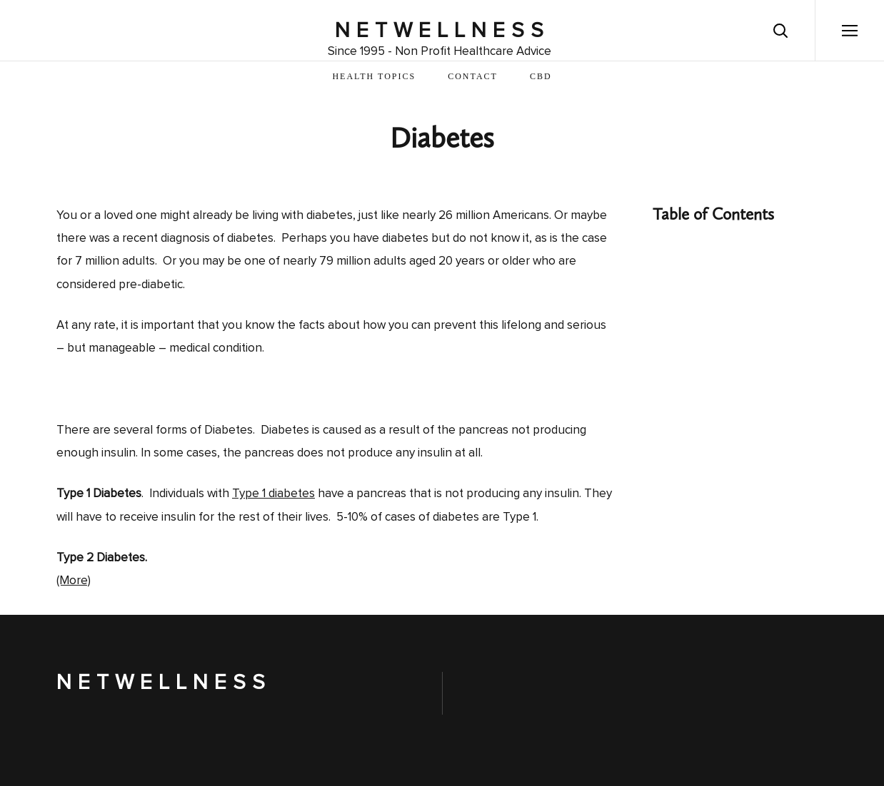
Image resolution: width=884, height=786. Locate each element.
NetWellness (442, 30)
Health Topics (374, 76)
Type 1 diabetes (273, 494)
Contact (473, 76)
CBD (541, 76)
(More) (73, 581)
